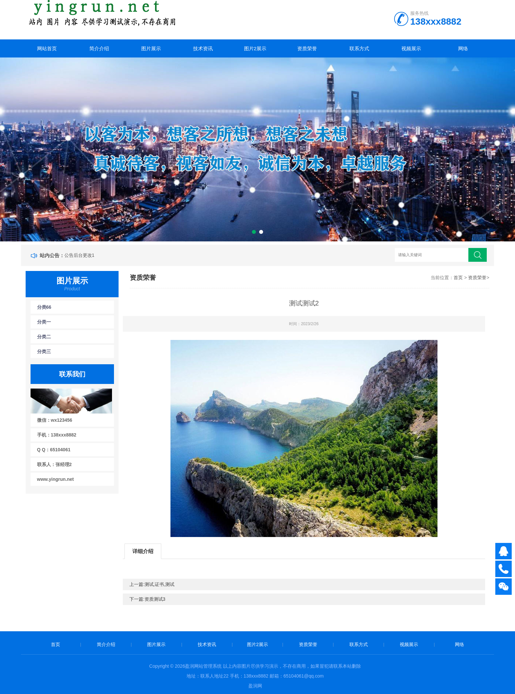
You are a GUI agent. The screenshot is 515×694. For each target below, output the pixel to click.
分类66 (44, 307)
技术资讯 (203, 48)
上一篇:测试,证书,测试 (152, 584)
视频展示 (411, 48)
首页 (458, 277)
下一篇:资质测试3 (147, 599)
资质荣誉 (307, 48)
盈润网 (255, 685)
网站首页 (47, 48)
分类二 (44, 336)
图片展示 (151, 48)
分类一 (44, 322)
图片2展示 (255, 48)
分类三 (44, 351)
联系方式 (359, 48)
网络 (463, 48)
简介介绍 (99, 48)
